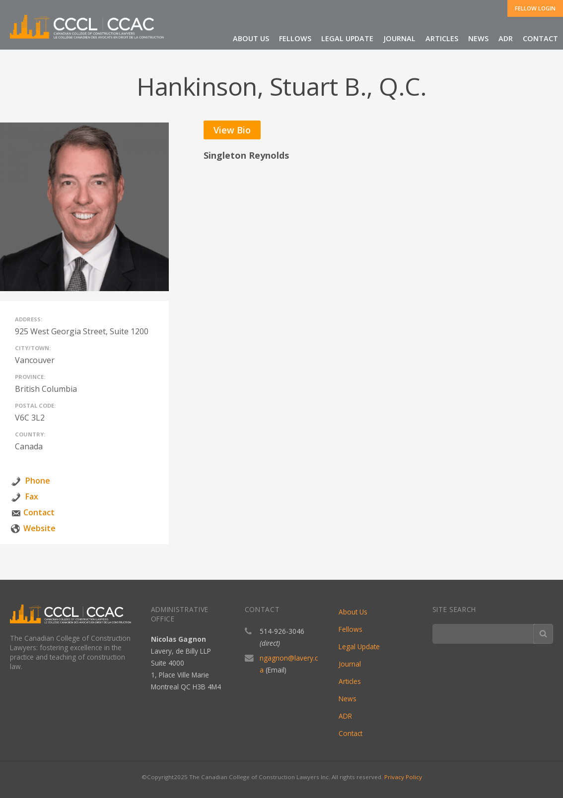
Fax (31, 496)
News (478, 38)
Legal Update (347, 38)
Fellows (295, 38)
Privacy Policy (403, 777)
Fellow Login (535, 8)
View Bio (232, 130)
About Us (251, 38)
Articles (441, 38)
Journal (399, 38)
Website (39, 528)
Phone (37, 480)
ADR (505, 38)
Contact (540, 38)
